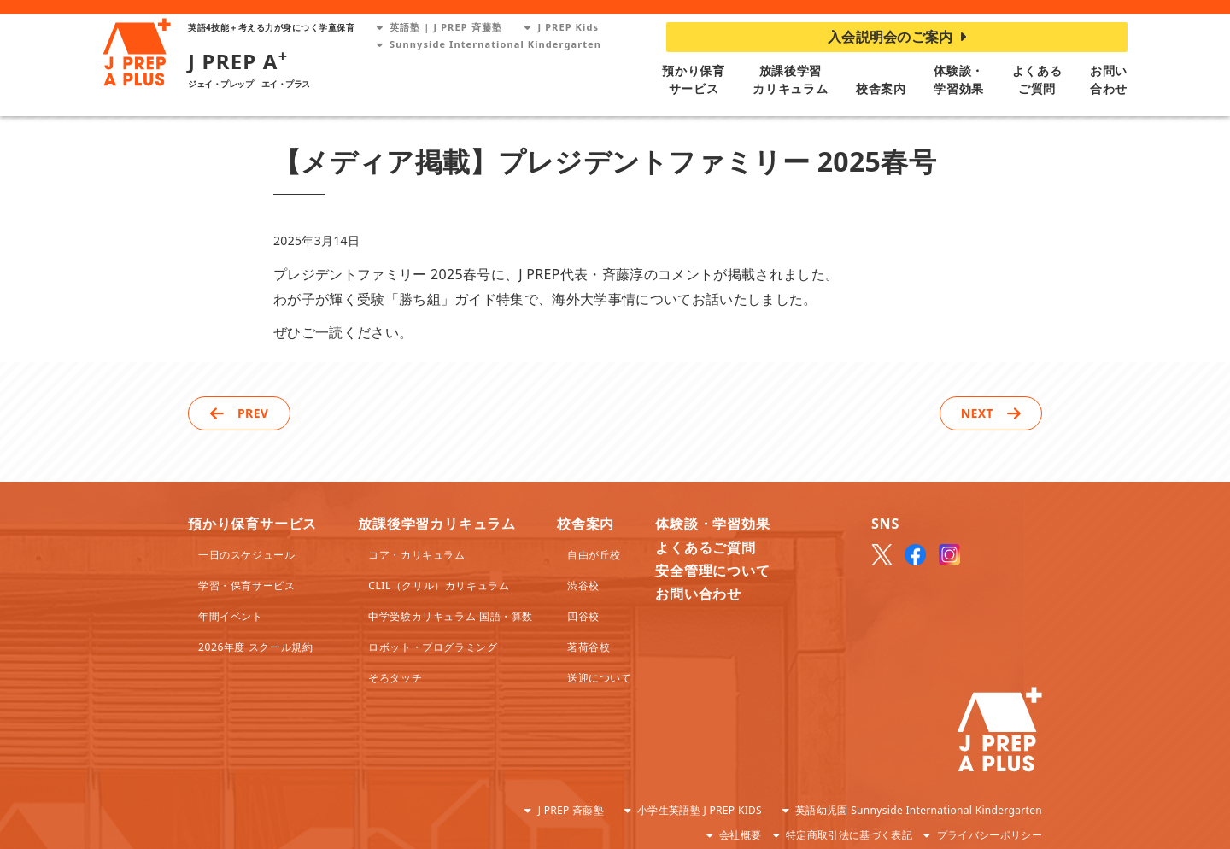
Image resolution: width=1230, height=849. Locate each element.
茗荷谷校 (588, 647)
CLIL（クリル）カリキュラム (438, 585)
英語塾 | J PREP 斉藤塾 (439, 26)
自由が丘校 (594, 554)
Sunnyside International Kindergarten (489, 44)
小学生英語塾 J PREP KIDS (699, 810)
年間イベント (230, 616)
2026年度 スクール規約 (255, 647)
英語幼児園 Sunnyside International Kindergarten (918, 810)
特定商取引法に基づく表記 (849, 835)
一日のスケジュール (246, 554)
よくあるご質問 (705, 547)
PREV (252, 413)
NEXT (977, 413)
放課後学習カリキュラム (437, 523)
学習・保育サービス (246, 585)
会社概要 (740, 835)
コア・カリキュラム (416, 554)
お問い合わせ (698, 593)
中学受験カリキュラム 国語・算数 (450, 616)
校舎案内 (881, 88)
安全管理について (712, 570)
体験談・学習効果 (712, 523)
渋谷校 (583, 585)
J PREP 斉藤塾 (571, 810)
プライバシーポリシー (989, 835)
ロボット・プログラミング (432, 647)
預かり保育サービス (252, 523)
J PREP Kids (561, 26)
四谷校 (583, 616)
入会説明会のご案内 (897, 36)
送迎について (599, 677)
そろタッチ (395, 677)
